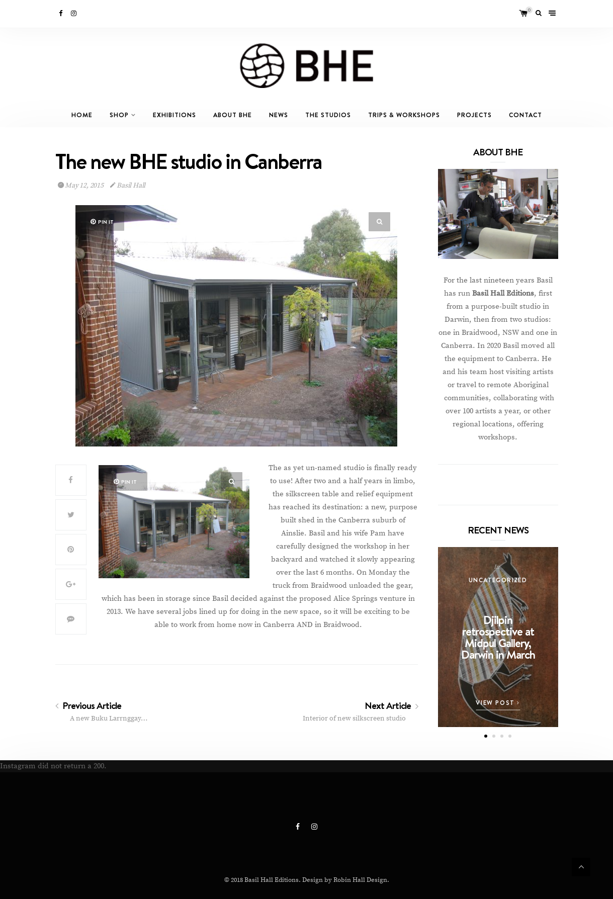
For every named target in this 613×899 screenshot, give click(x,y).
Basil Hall (128, 185)
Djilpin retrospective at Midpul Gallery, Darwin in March (498, 637)
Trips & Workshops (404, 115)
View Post (498, 702)
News (278, 115)
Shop (119, 115)
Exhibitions (174, 115)
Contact (525, 115)
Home (82, 115)
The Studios (328, 115)
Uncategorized (498, 580)
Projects (474, 115)
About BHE (232, 115)
